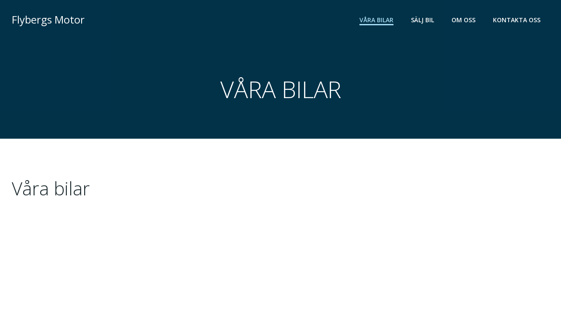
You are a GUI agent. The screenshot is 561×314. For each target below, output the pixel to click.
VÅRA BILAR (376, 20)
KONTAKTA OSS (516, 20)
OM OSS (463, 20)
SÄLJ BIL (422, 20)
